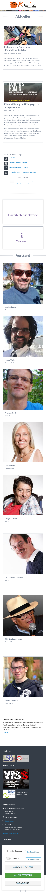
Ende (29, 184)
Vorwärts (20, 184)
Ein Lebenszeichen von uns (18, 163)
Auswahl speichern (23, 867)
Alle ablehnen (23, 883)
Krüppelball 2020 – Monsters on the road (22, 172)
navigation (4, 5)
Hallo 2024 (12, 158)
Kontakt (5, 733)
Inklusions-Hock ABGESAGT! (18, 167)
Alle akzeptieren (23, 875)
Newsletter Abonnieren (10, 833)
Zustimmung (17, 851)
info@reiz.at (9, 821)
